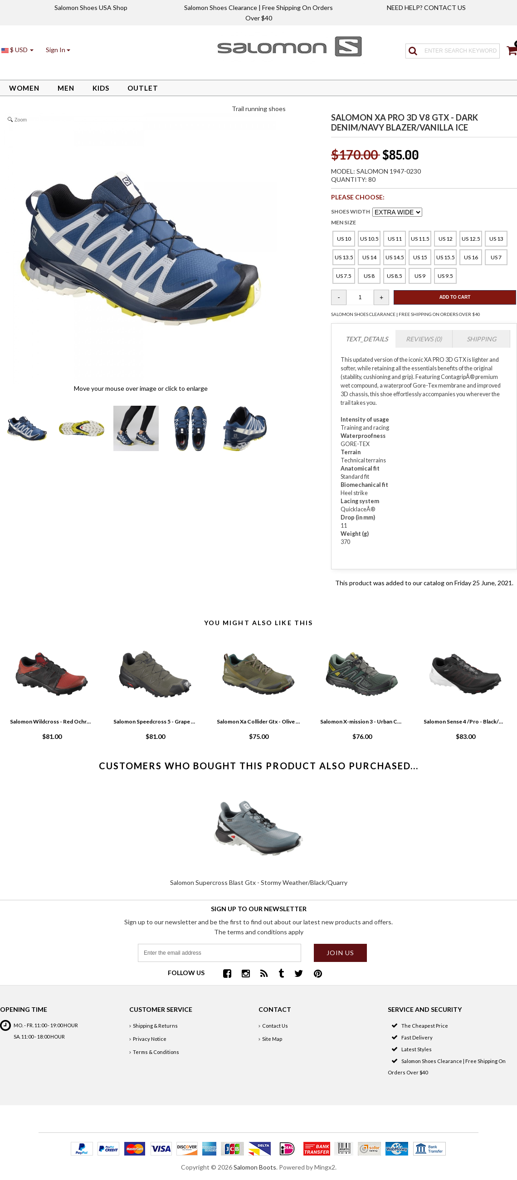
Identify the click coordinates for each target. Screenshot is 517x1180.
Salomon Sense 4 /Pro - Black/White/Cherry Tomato (465, 721)
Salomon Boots (255, 1167)
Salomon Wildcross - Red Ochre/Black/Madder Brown (51, 721)
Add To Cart (455, 297)
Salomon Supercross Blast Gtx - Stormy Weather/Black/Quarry (258, 882)
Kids (101, 88)
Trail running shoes (259, 108)
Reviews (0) (424, 339)
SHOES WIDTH (350, 211)
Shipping (481, 339)
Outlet (142, 88)
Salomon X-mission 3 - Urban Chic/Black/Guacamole (362, 721)
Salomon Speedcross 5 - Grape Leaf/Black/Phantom (155, 721)
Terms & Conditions (156, 1052)
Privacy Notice (149, 1039)
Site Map (272, 1039)
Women (24, 88)
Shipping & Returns (155, 1026)
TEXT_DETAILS (367, 339)
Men (66, 88)
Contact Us (275, 1026)
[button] (58, 49)
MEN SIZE (343, 222)
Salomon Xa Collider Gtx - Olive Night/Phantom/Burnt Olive (258, 721)
